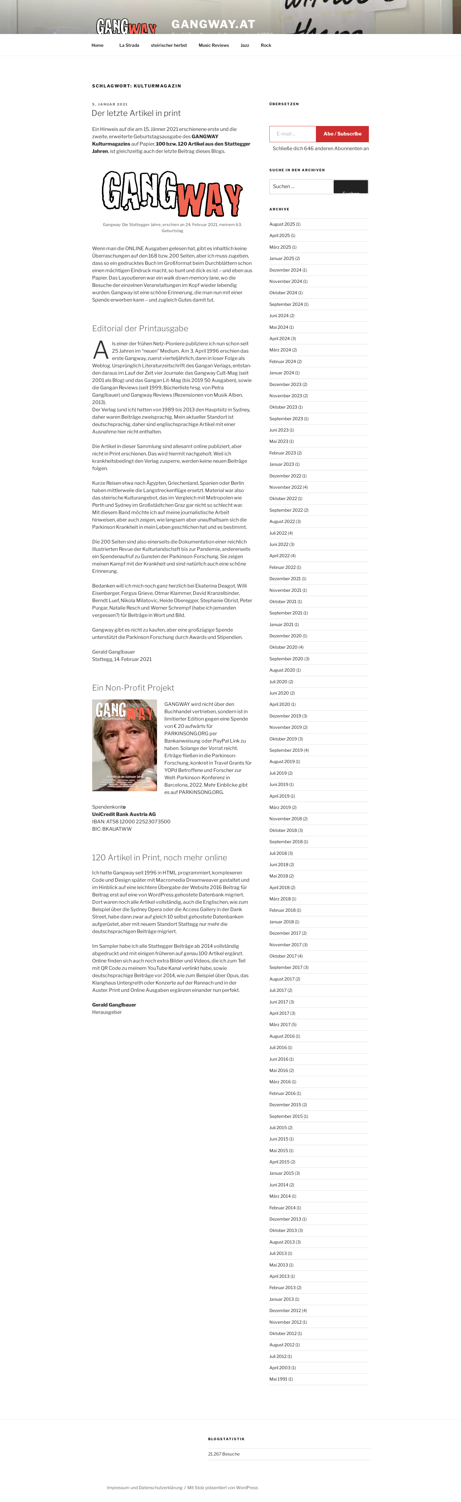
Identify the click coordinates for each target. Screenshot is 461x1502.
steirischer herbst (169, 45)
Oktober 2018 (283, 830)
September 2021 (285, 612)
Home (100, 45)
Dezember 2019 (285, 715)
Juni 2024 (279, 315)
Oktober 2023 (283, 407)
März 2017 (279, 1024)
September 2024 (286, 304)
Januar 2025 (281, 258)
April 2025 (279, 235)
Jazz (245, 45)
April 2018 (279, 887)
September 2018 (286, 841)
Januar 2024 (281, 372)
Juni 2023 (279, 429)
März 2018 (280, 898)
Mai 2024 (278, 327)
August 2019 (282, 761)
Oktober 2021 (283, 601)
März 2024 (280, 349)
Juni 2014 (278, 1184)
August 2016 (282, 1036)
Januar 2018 (281, 921)
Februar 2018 (282, 910)
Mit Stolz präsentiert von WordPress (222, 1487)
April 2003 (279, 1367)
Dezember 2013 (285, 1219)
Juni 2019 (278, 784)
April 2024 (279, 338)
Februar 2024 (282, 361)
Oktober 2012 (283, 1333)
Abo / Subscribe (343, 134)
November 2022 (285, 487)
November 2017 (285, 944)
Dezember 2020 (285, 635)
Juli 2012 (278, 1356)
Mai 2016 (278, 1070)
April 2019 (279, 796)
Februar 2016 (282, 1093)
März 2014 (280, 1196)
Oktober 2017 (283, 956)
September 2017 (285, 967)
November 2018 (285, 818)
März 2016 (280, 1081)
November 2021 (285, 590)
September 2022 (286, 510)
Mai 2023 (278, 441)
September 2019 (286, 750)
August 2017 (281, 978)
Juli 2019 (278, 773)
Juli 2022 (278, 533)
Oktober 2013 (283, 1230)
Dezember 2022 (285, 475)
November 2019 (285, 727)
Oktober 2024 (283, 292)
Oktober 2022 (283, 498)
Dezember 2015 (285, 1104)
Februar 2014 (282, 1207)
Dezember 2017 (285, 933)
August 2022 (282, 521)
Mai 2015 (278, 1150)
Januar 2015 (281, 1173)
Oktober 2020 (283, 647)
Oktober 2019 (283, 738)
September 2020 (286, 658)
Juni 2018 (278, 864)
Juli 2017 (278, 990)
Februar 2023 (282, 452)
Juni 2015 (278, 1138)
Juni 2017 (278, 1001)
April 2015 (279, 1161)
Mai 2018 (278, 875)
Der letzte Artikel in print (136, 113)
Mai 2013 (278, 1264)
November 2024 (285, 281)
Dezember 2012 (285, 1310)
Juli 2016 (278, 1047)
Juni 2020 (279, 692)
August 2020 (282, 670)
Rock (266, 45)
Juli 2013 (278, 1253)
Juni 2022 (278, 544)
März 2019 (280, 807)
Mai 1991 (278, 1378)
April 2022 (279, 555)
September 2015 (286, 1116)
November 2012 (285, 1322)
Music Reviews (214, 45)
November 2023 (285, 395)
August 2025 (282, 224)
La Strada (129, 45)
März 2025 (280, 247)
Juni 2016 (278, 1059)
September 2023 (286, 418)
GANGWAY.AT (213, 24)
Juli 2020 (278, 681)
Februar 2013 (282, 1287)
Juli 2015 (278, 1127)
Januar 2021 (281, 624)
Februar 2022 (282, 567)
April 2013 (279, 1276)
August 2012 (281, 1344)
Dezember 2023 (285, 384)
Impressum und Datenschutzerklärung (144, 1487)
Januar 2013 (281, 1299)
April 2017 (279, 1013)
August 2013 (282, 1241)
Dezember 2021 (285, 578)
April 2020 (279, 704)
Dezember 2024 (285, 270)
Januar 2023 (281, 464)
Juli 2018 (278, 853)
